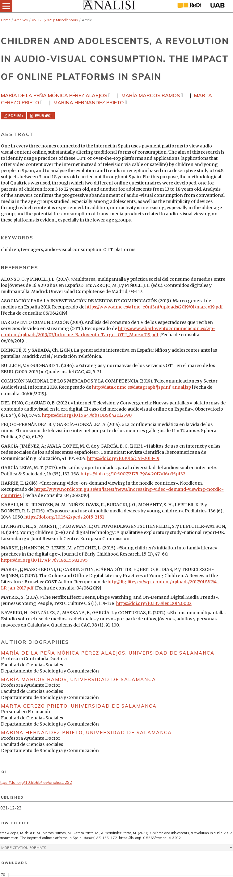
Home (5, 20)
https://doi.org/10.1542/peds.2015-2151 (64, 517)
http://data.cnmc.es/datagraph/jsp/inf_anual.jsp (141, 387)
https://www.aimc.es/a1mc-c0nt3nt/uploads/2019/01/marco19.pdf (154, 307)
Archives (21, 20)
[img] (109, 6)
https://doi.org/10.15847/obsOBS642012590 (87, 415)
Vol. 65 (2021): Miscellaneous (55, 20)
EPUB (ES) (43, 116)
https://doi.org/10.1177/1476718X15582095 (44, 560)
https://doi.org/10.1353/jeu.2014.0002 (154, 603)
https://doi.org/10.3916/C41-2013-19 (123, 458)
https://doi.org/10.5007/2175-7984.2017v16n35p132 (133, 474)
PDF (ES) (15, 116)
